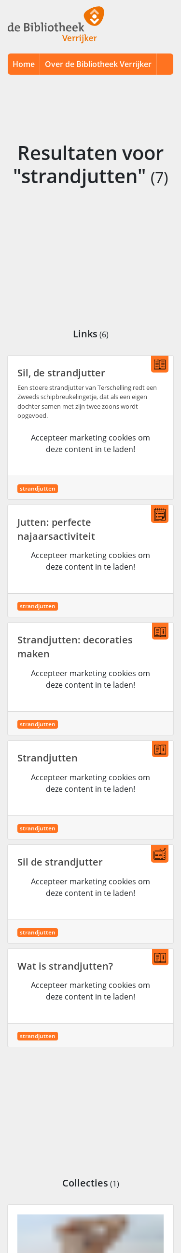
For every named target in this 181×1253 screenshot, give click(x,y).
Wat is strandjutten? (65, 966)
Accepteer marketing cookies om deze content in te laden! (90, 443)
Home (24, 64)
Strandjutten (47, 757)
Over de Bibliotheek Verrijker (98, 64)
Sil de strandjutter (60, 861)
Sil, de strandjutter (61, 372)
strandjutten (38, 488)
